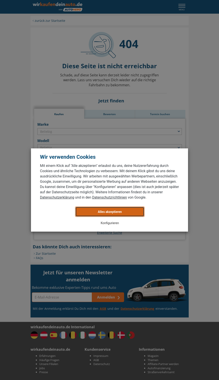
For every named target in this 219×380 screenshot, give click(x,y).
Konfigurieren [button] (110, 223)
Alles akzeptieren (110, 212)
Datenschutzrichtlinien (109, 197)
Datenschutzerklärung (57, 197)
